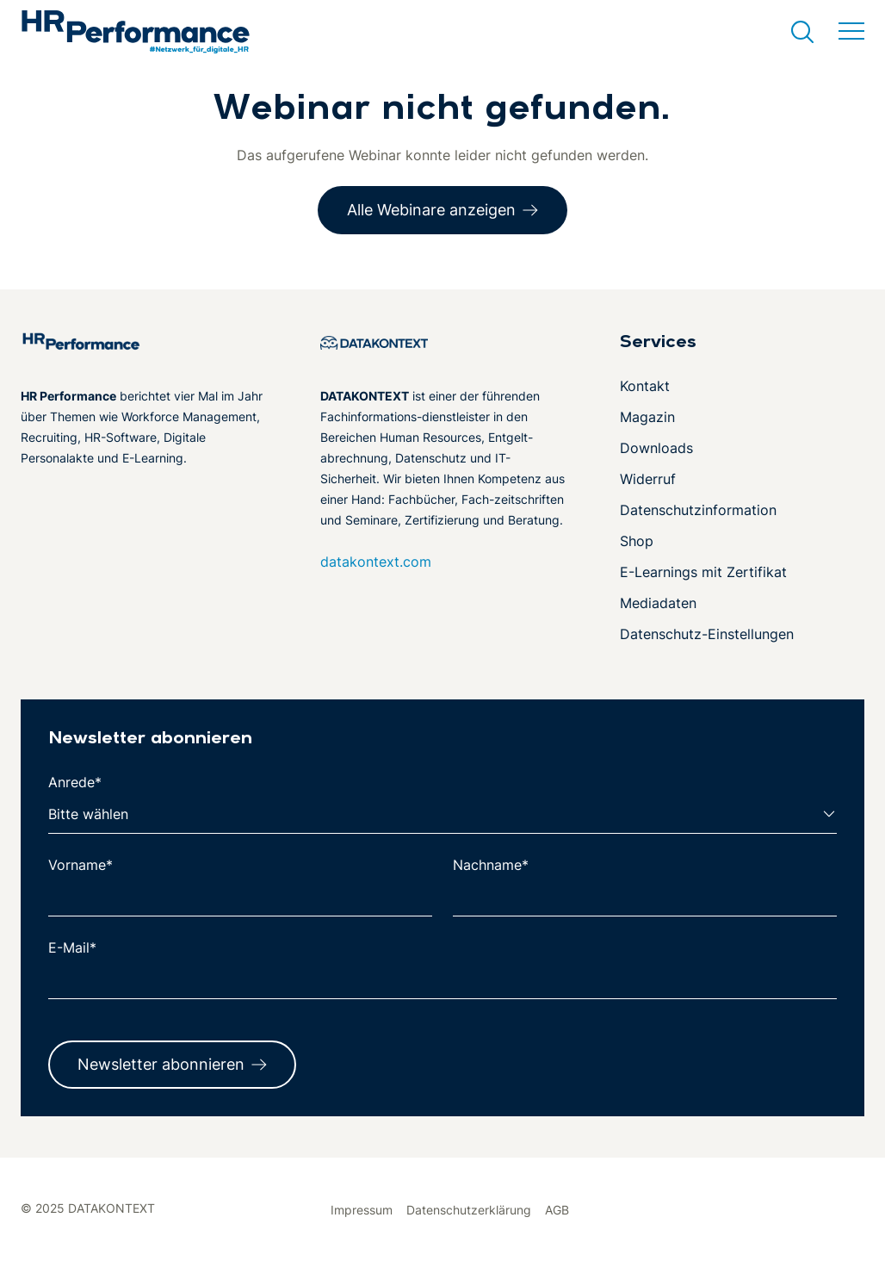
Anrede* (75, 782)
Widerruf (648, 479)
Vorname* (80, 864)
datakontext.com (375, 561)
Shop (636, 541)
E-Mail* (72, 947)
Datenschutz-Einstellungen (707, 634)
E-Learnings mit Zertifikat (703, 572)
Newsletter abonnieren (160, 1064)
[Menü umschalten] (851, 32)
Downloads (656, 448)
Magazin (647, 417)
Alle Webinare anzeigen (431, 210)
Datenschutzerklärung (468, 1209)
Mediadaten (658, 603)
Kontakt (645, 385)
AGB (557, 1209)
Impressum (362, 1209)
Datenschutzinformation (698, 510)
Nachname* (491, 864)
